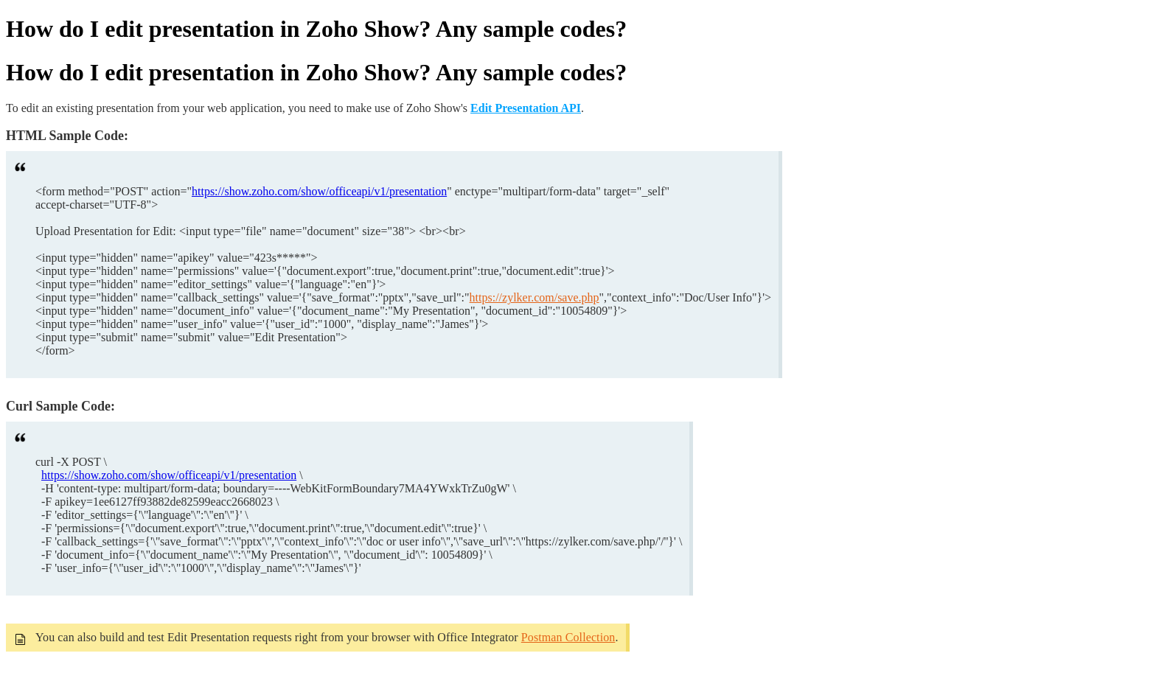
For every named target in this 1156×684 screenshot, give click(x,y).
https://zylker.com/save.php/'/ (595, 541)
